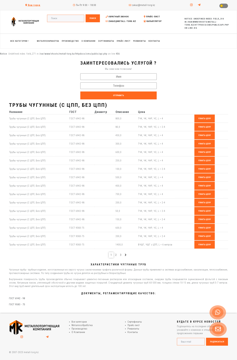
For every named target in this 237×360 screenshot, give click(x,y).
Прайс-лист (152, 16)
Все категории (79, 321)
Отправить (118, 95)
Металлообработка (82, 325)
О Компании (78, 332)
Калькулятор (153, 21)
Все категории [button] (18, 41)
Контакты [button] (154, 41)
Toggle (223, 6)
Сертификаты (135, 321)
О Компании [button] (88, 41)
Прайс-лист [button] (124, 41)
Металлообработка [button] (48, 41)
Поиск (93, 18)
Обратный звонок (117, 16)
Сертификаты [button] (106, 41)
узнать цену (204, 118)
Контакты (133, 332)
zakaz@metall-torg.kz (142, 5)
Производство (79, 328)
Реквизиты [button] (139, 41)
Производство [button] (70, 41)
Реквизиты (133, 328)
